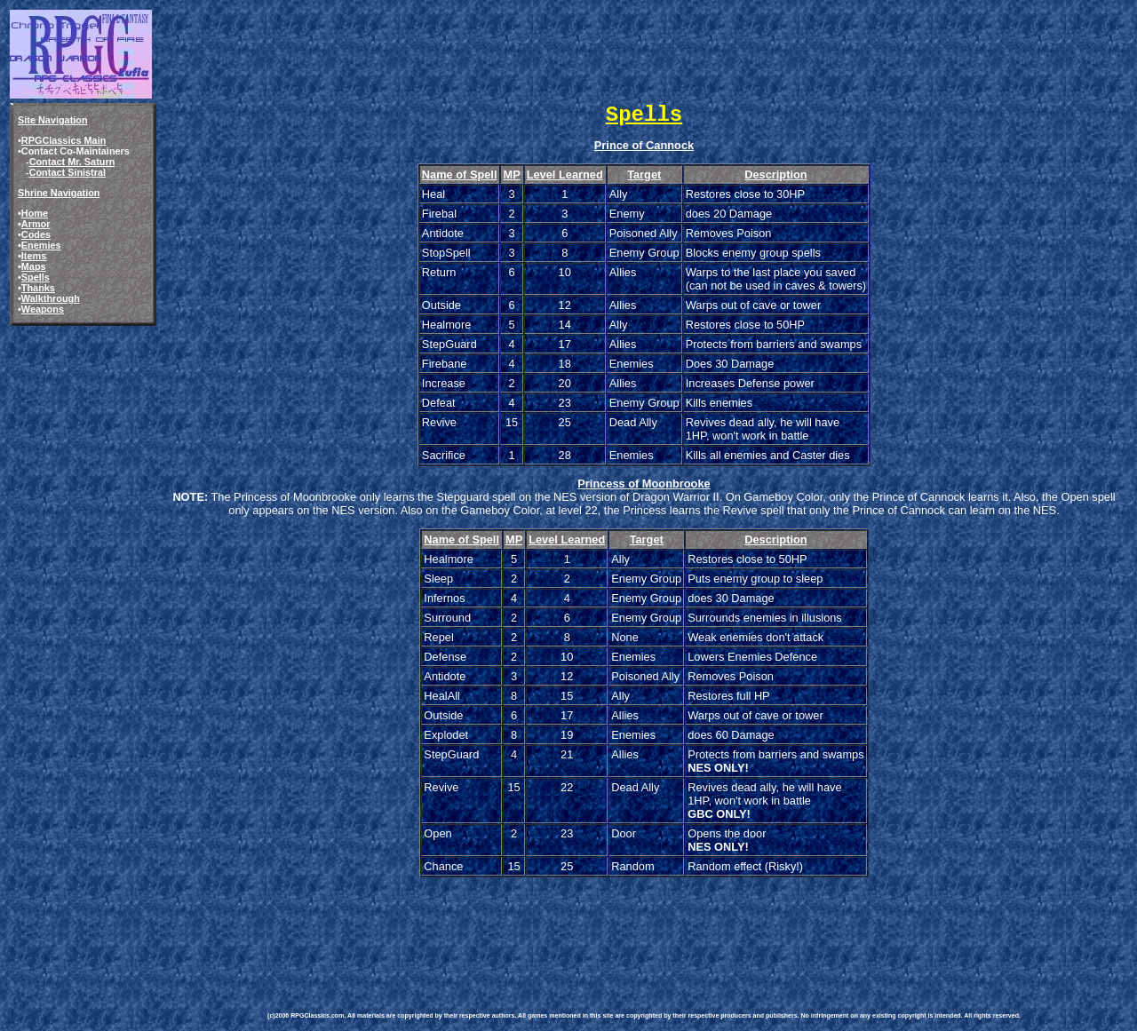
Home (34, 213)
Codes (36, 234)
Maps (33, 266)
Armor (36, 223)
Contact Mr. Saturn (72, 161)
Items (33, 255)
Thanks (38, 287)
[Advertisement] (590, 932)
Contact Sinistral (67, 172)
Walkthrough (50, 298)
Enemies (41, 245)
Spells (35, 277)
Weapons (42, 309)
